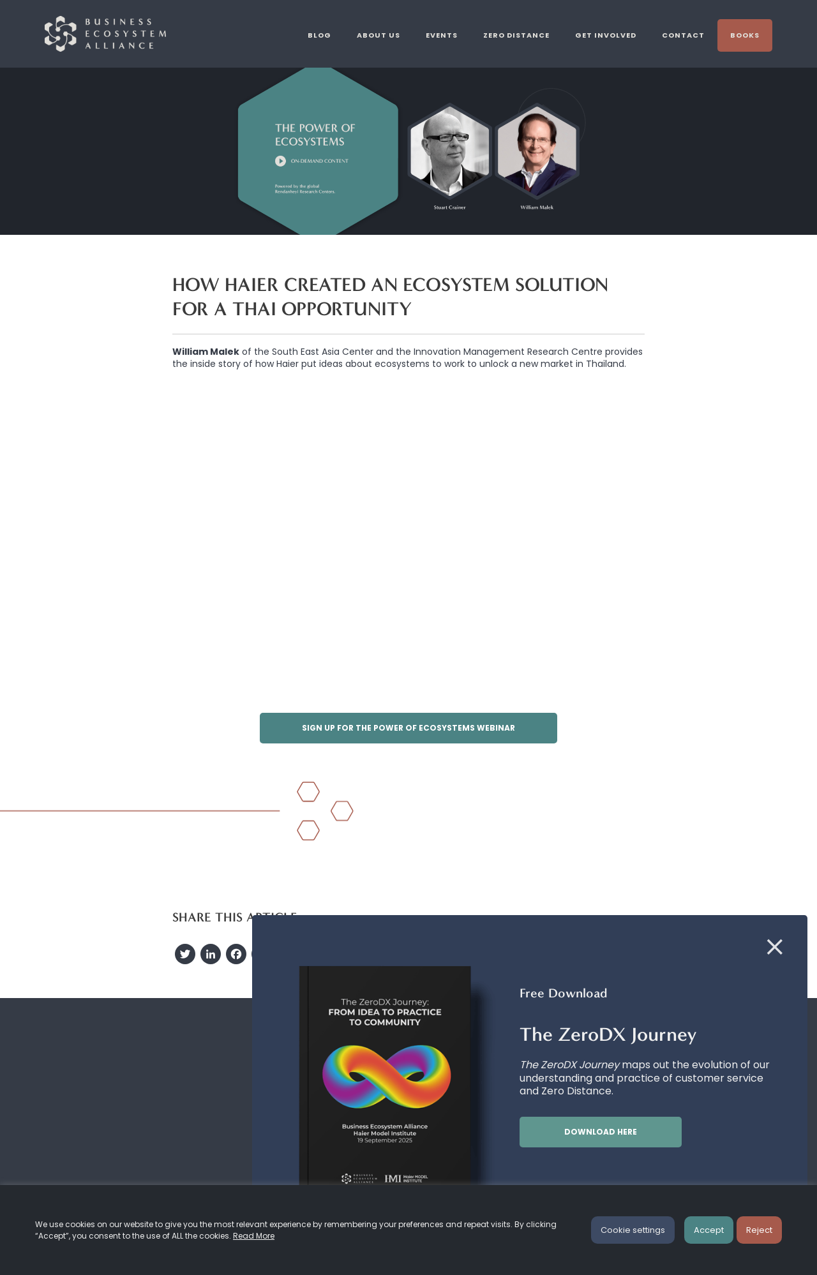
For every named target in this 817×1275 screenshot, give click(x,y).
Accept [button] (709, 1230)
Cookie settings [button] (633, 1230)
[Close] (774, 947)
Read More (253, 1235)
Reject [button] (759, 1230)
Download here (600, 1131)
